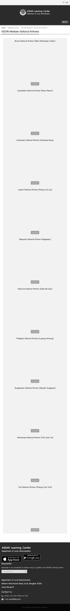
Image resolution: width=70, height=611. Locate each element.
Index (3, 28)
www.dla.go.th (7, 587)
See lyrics (35, 84)
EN (67, 2)
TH (64, 2)
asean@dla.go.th (15, 599)
